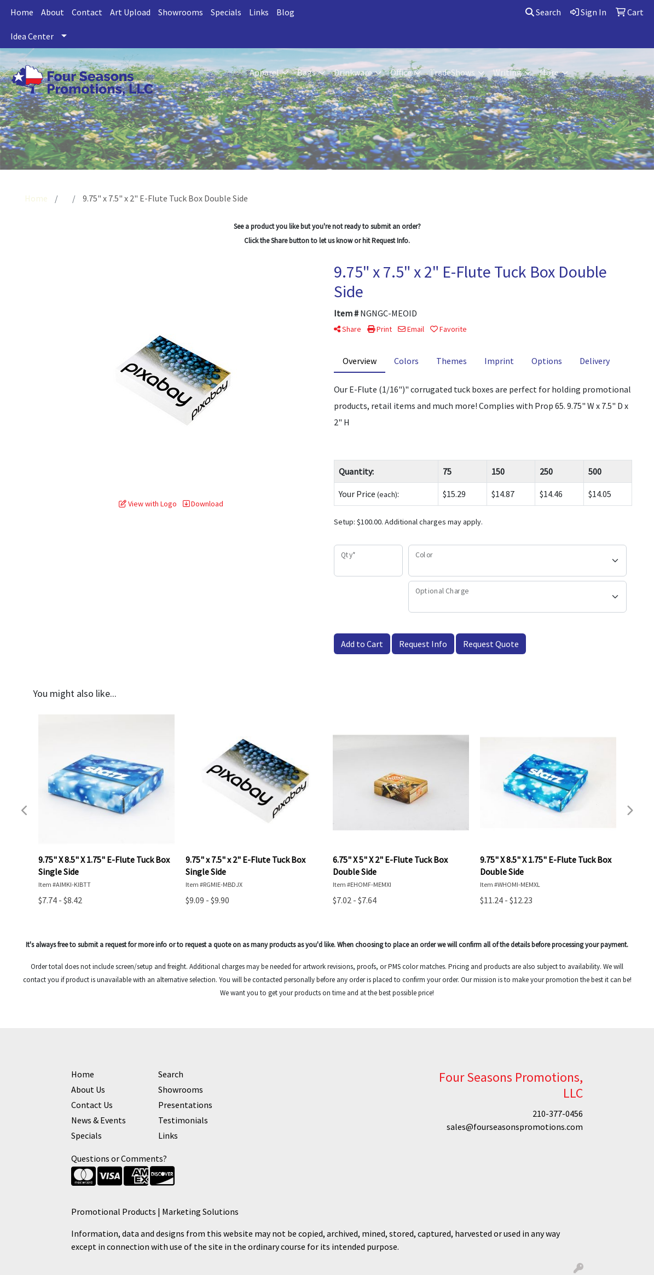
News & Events (98, 1120)
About (52, 12)
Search (543, 12)
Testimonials (183, 1120)
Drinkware (353, 72)
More (549, 72)
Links (259, 12)
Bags (306, 72)
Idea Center (32, 36)
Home (21, 12)
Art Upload (130, 12)
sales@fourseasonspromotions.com (515, 1126)
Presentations (185, 1104)
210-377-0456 (558, 1113)
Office (401, 72)
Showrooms (180, 12)
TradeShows (452, 72)
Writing (507, 72)
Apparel (264, 72)
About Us (88, 1089)
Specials (226, 12)
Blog (285, 12)
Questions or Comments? (119, 1158)
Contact (87, 12)
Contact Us (92, 1104)
